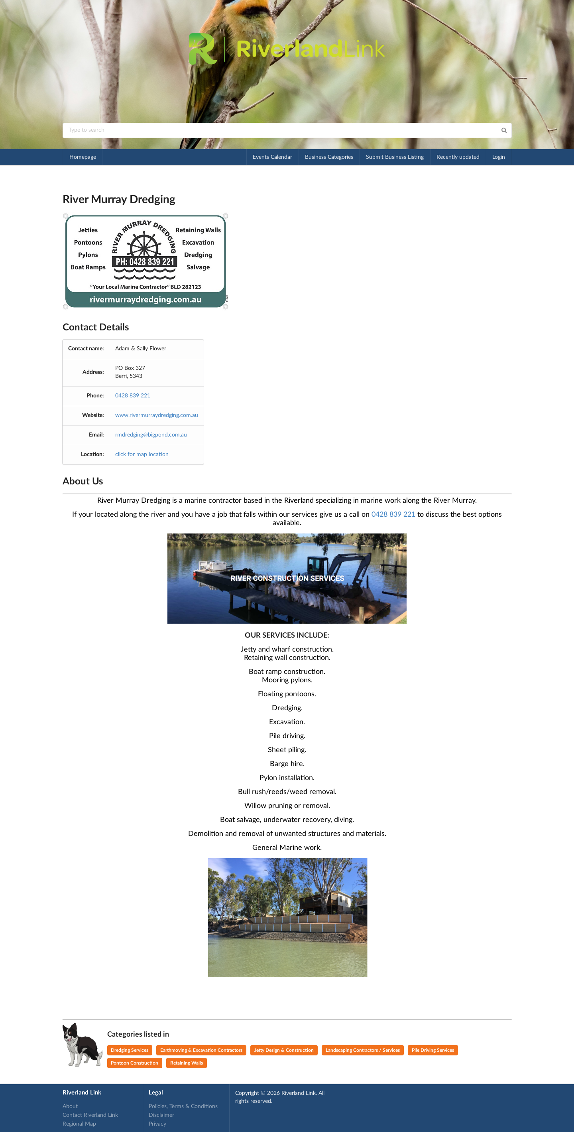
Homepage (82, 157)
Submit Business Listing (395, 157)
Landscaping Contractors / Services (363, 1050)
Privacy (157, 1124)
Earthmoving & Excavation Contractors (201, 1050)
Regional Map (79, 1124)
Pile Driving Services (433, 1050)
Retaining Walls (186, 1063)
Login (498, 157)
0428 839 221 (132, 396)
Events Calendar (272, 157)
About (70, 1106)
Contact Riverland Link (90, 1115)
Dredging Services (129, 1050)
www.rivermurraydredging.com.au (156, 415)
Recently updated (458, 157)
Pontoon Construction (134, 1063)
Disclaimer (161, 1115)
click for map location (142, 454)
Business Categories (329, 157)
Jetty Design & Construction (284, 1050)
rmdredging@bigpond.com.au (151, 435)
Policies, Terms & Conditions (183, 1106)
